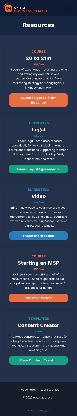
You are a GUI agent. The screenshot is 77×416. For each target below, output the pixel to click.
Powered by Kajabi (39, 410)
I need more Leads (38, 236)
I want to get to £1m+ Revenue (38, 100)
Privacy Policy (27, 390)
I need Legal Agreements (38, 169)
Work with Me (50, 390)
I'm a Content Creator (38, 360)
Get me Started (38, 298)
